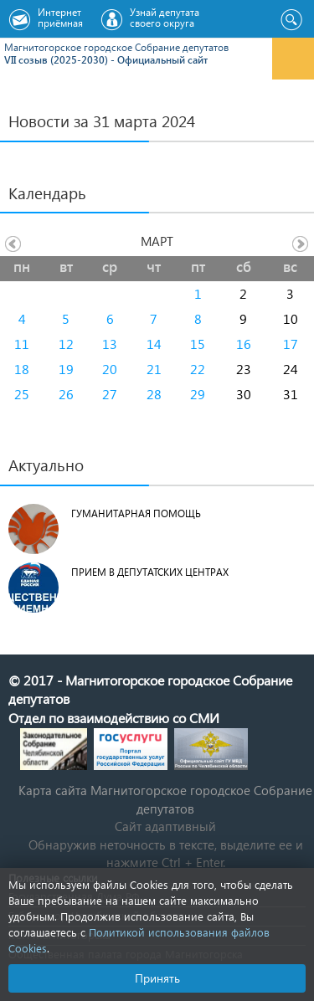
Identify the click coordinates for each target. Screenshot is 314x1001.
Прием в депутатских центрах (150, 572)
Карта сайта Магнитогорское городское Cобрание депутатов (165, 799)
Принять (157, 978)
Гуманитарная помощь (136, 513)
